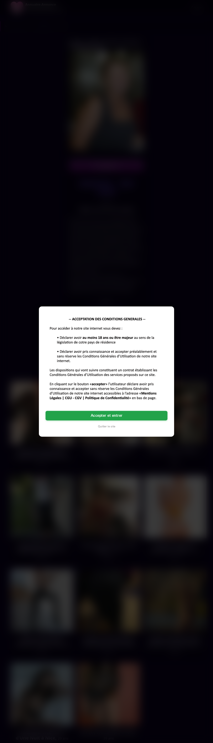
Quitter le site (106, 426)
